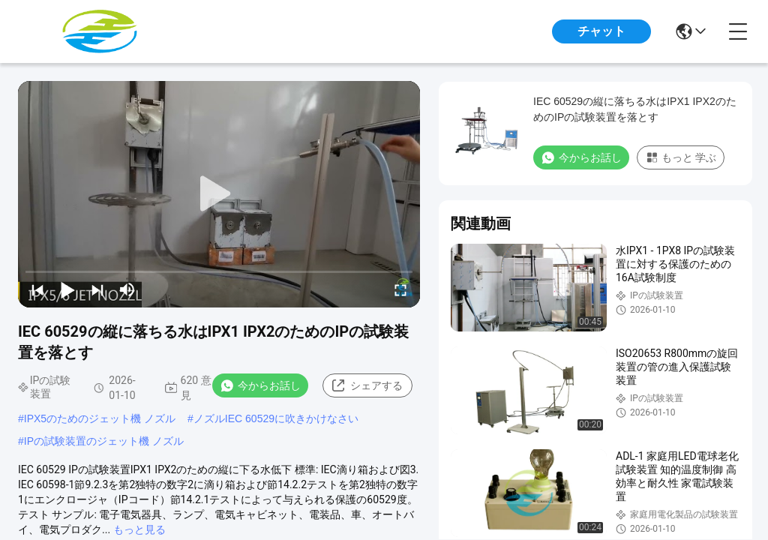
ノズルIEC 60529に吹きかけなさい (276, 418)
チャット (602, 31)
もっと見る (139, 530)
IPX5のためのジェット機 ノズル (100, 418)
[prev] (37, 289)
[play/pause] (67, 289)
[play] (219, 194)
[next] (97, 289)
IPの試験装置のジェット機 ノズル (104, 441)
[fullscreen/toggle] (401, 289)
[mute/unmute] (127, 289)
